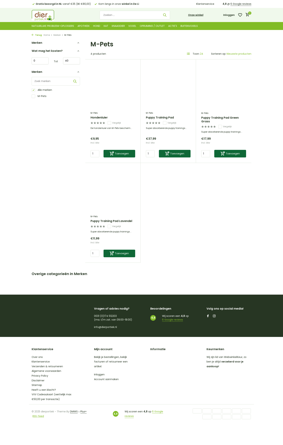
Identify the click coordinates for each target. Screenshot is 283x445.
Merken (58, 34)
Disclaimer (38, 380)
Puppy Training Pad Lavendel (111, 221)
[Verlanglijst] (240, 15)
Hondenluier (99, 118)
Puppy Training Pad (160, 118)
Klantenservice (205, 4)
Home (48, 34)
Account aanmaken (106, 379)
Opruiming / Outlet (152, 26)
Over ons (37, 357)
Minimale (40, 60)
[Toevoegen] (119, 153)
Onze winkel (195, 15)
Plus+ (83, 411)
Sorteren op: (218, 54)
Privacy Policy (40, 375)
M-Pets (39, 96)
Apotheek (84, 26)
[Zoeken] (135, 15)
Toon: (196, 54)
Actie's (172, 26)
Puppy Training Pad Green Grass (220, 119)
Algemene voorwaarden (46, 371)
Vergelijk (114, 122)
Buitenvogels (189, 26)
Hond (96, 26)
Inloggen (99, 374)
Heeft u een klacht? (44, 390)
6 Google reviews (240, 4)
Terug (37, 34)
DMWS (74, 411)
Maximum (71, 60)
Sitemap (37, 385)
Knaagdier (118, 26)
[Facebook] (208, 316)
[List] (188, 53)
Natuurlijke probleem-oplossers (53, 26)
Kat (106, 26)
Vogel (132, 26)
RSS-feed (38, 416)
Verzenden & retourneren (47, 366)
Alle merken (42, 90)
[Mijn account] (229, 15)
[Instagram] (214, 316)
